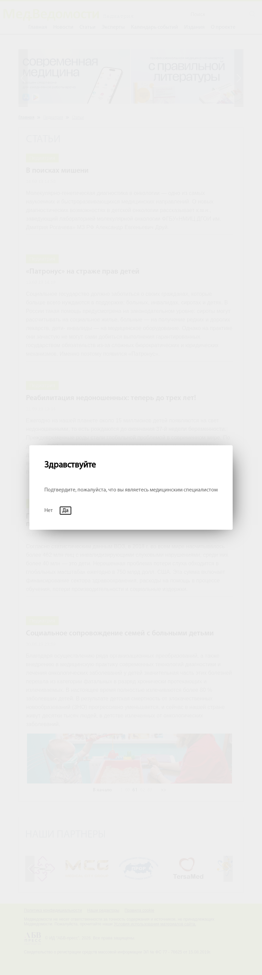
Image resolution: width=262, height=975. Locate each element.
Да (65, 510)
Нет (48, 510)
